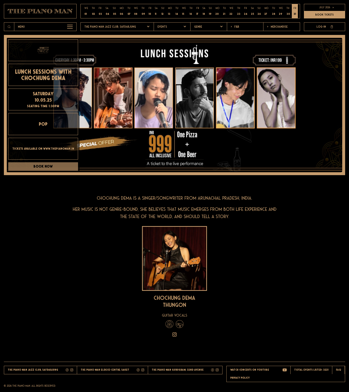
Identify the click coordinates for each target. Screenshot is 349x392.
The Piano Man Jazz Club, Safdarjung (110, 26)
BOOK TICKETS (324, 14)
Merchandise (277, 26)
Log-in (325, 26)
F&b (235, 26)
